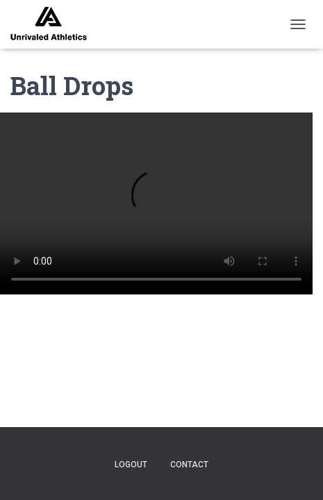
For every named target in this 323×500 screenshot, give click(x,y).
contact (189, 464)
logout (131, 464)
